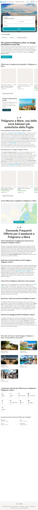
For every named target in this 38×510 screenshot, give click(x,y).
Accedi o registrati (6, 110)
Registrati (32, 1)
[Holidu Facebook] (21, 504)
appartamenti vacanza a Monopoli (23, 271)
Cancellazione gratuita (22, 37)
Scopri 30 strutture (19, 222)
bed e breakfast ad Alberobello (14, 164)
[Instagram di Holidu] (17, 504)
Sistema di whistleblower (23, 508)
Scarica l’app (10, 1)
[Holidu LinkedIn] (19, 504)
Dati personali (32, 506)
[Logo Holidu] (3, 2)
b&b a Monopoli (13, 142)
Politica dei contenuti (14, 508)
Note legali (22, 506)
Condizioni (27, 506)
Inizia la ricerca (6, 57)
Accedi (27, 1)
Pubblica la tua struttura (19, 1)
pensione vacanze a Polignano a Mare (17, 133)
